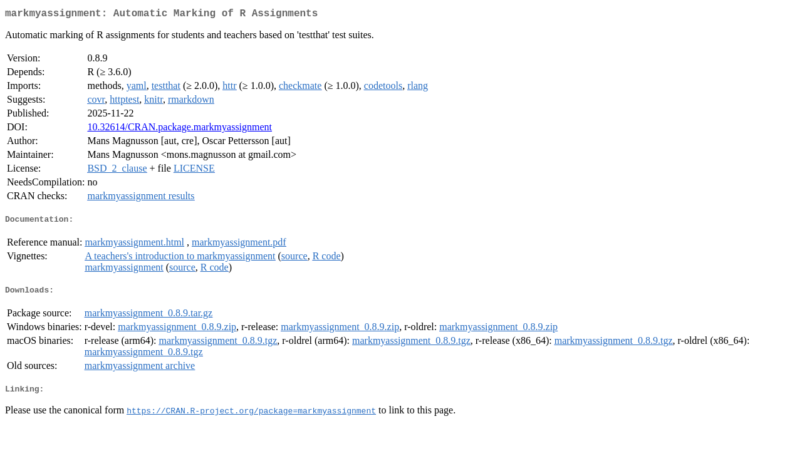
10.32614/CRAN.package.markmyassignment (179, 129)
